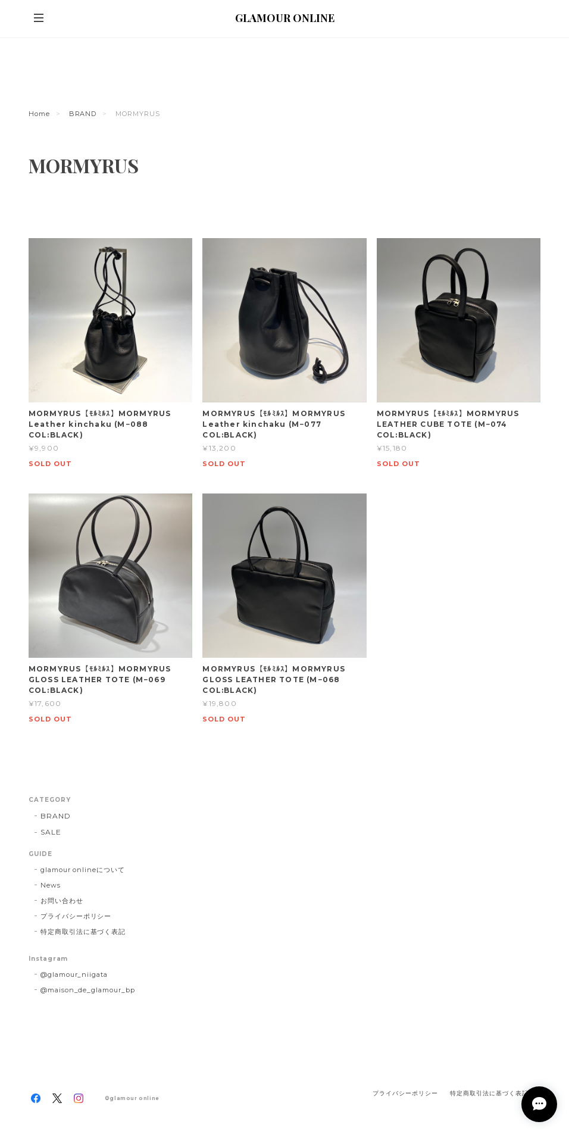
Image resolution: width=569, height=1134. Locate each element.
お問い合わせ (61, 900)
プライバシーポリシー (76, 916)
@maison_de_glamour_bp (87, 990)
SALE (50, 831)
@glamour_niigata (74, 974)
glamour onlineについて (82, 870)
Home (39, 114)
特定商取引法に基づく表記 (83, 931)
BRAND (83, 114)
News (50, 885)
